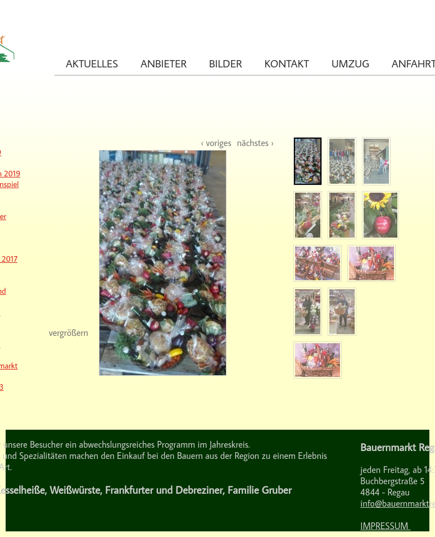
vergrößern (68, 332)
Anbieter (164, 63)
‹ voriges (216, 142)
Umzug (350, 63)
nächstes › (255, 142)
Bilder (225, 63)
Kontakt (286, 63)
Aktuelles (92, 63)
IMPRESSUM (385, 525)
